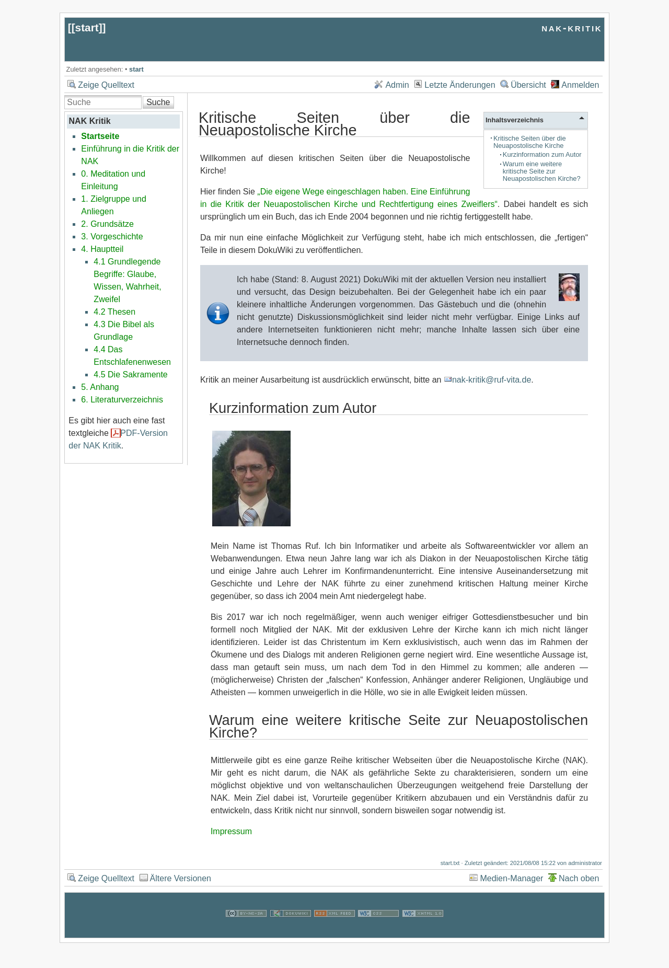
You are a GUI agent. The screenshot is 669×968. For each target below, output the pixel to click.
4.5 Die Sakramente (130, 374)
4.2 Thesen (114, 311)
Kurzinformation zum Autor (542, 154)
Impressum (231, 831)
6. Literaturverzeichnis (122, 399)
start (87, 27)
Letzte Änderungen (459, 84)
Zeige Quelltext (106, 84)
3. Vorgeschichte (112, 236)
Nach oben (579, 878)
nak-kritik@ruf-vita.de (491, 379)
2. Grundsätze (107, 224)
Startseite (100, 136)
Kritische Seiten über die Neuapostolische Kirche (529, 141)
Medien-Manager (511, 878)
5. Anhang (100, 387)
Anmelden (580, 84)
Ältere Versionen (180, 878)
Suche (158, 102)
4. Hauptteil (102, 249)
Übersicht (528, 84)
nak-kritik (571, 27)
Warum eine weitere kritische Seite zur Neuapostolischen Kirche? (542, 171)
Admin (397, 84)
